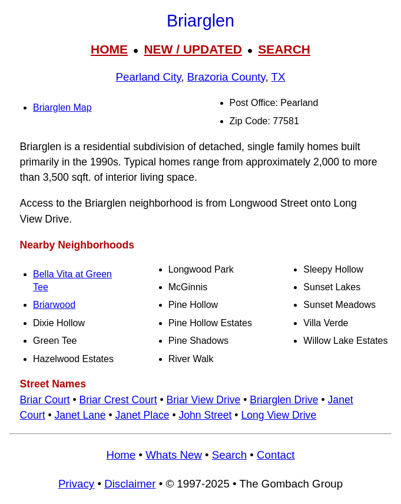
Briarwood (54, 305)
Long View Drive (278, 415)
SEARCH (284, 49)
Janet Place (142, 415)
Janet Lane (80, 415)
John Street (204, 415)
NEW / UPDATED (192, 49)
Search (229, 455)
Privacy (76, 484)
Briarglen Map (62, 107)
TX (278, 77)
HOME (109, 49)
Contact (275, 455)
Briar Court (45, 400)
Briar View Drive (204, 400)
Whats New (173, 455)
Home (120, 455)
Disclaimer (129, 484)
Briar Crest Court (118, 400)
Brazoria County (226, 77)
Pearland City (148, 77)
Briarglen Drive (284, 400)
